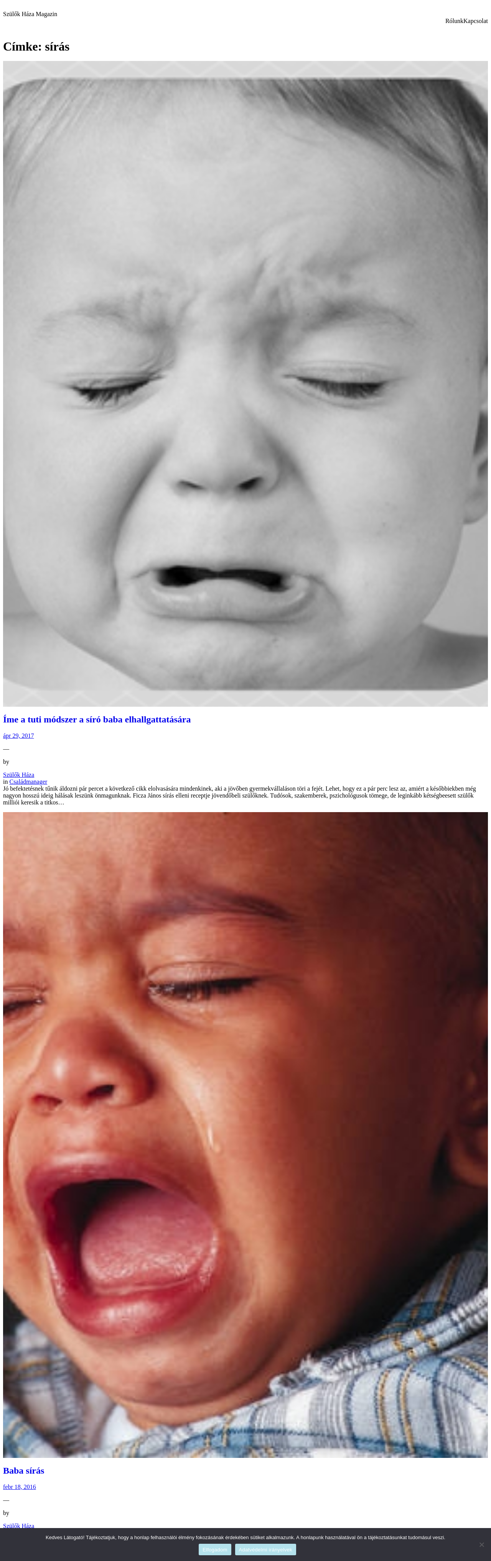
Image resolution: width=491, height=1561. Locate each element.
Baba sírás (23, 1471)
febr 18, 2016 (19, 1487)
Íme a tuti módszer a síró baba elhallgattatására (97, 719)
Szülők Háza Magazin (30, 14)
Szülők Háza (18, 774)
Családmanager (28, 781)
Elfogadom (215, 1550)
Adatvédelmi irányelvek (265, 1550)
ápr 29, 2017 (18, 735)
